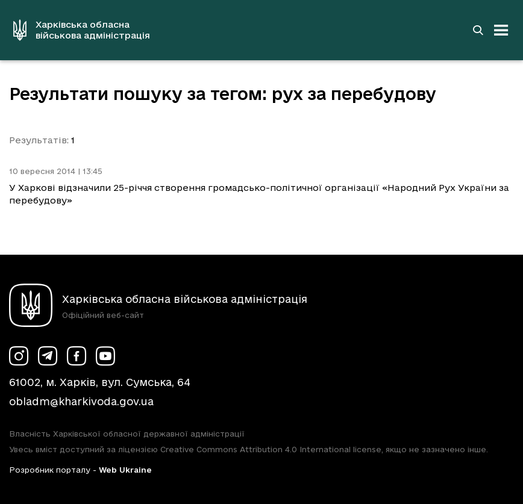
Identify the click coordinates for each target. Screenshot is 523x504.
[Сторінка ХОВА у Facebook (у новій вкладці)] (76, 356)
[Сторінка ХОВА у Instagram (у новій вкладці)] (18, 356)
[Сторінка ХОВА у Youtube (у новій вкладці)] (105, 356)
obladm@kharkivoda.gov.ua (81, 401)
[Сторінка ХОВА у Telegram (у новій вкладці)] (47, 356)
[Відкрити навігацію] (501, 30)
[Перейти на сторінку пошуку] (478, 30)
